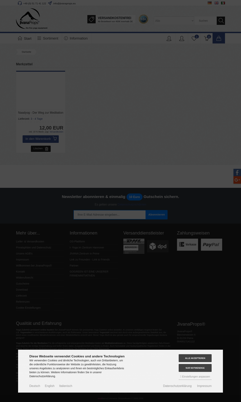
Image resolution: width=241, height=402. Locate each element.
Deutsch (34, 386)
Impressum (204, 386)
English (49, 386)
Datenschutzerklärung (177, 386)
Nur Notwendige (195, 368)
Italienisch (65, 386)
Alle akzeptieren (195, 358)
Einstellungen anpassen (195, 376)
